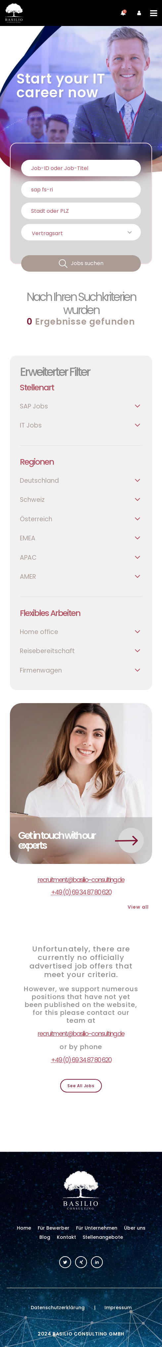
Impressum (118, 1307)
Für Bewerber (53, 1228)
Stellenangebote (103, 1237)
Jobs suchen (87, 263)
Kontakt (66, 1237)
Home (24, 1228)
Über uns (134, 1228)
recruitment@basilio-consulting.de (81, 879)
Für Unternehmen (96, 1228)
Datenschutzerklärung (58, 1307)
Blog (44, 1237)
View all (138, 907)
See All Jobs (81, 1086)
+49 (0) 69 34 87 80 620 (81, 892)
